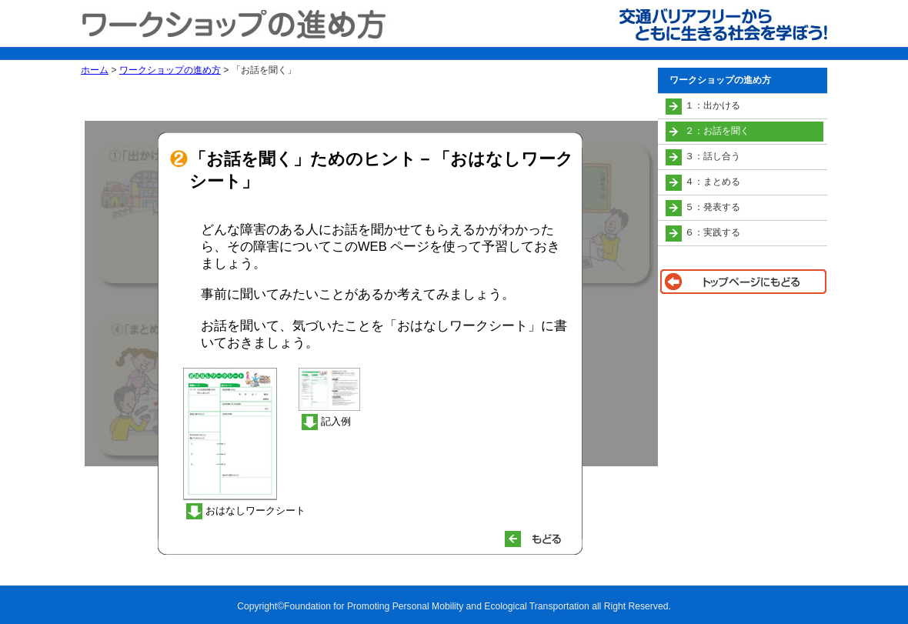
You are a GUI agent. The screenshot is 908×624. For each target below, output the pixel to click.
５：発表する (712, 207)
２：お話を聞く (717, 130)
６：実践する (712, 232)
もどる (539, 539)
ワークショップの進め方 (170, 70)
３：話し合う (712, 156)
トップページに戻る (742, 281)
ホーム (94, 70)
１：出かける (712, 105)
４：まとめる (712, 181)
